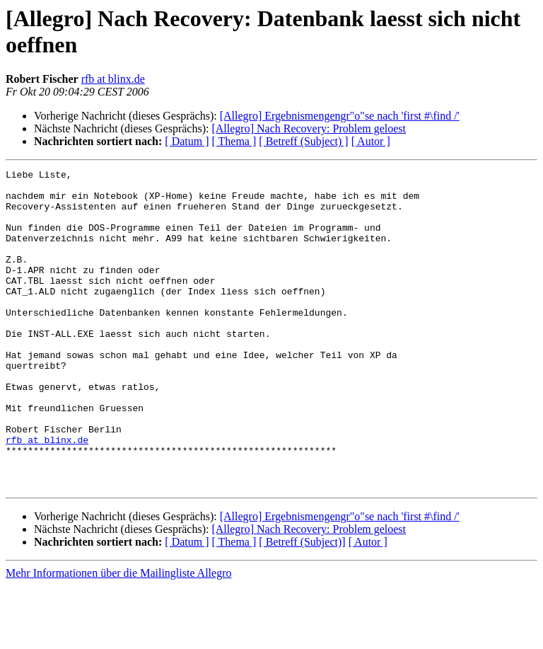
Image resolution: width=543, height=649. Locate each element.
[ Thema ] (234, 141)
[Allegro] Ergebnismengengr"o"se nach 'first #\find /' (340, 116)
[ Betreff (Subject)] (302, 605)
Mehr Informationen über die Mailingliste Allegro (118, 637)
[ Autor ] (370, 141)
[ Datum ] (187, 141)
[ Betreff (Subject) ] (303, 141)
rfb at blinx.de (113, 79)
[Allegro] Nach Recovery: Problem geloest (308, 128)
